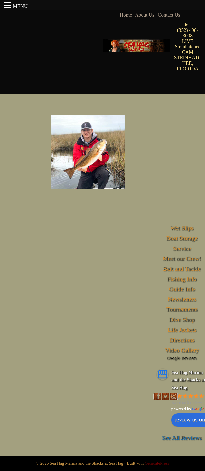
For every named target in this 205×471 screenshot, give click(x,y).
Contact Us (169, 15)
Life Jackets (181, 329)
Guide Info (182, 289)
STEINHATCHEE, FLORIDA (187, 63)
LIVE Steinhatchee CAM (187, 46)
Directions (181, 340)
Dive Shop (182, 319)
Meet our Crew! (182, 258)
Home (126, 15)
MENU (20, 6)
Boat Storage (181, 238)
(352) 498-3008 (187, 32)
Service (182, 248)
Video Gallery (182, 350)
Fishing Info (182, 279)
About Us (144, 15)
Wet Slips (181, 228)
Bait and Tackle (182, 268)
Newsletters (182, 299)
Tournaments (181, 309)
